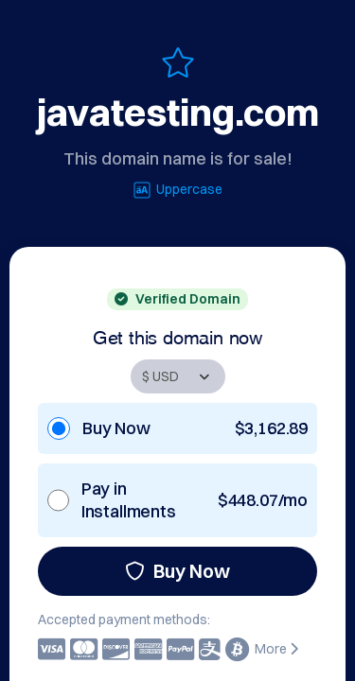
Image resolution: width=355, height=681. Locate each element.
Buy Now (177, 571)
